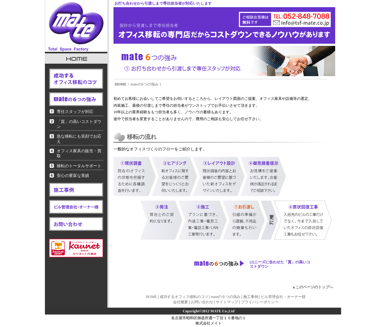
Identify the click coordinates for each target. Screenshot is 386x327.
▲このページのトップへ (312, 287)
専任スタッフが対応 (75, 111)
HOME (121, 84)
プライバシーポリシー (259, 302)
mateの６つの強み (225, 297)
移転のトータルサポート (79, 166)
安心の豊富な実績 (73, 175)
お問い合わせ (202, 302)
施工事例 (250, 297)
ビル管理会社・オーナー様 (283, 297)
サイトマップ (227, 302)
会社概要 (180, 302)
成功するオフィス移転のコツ (184, 297)
